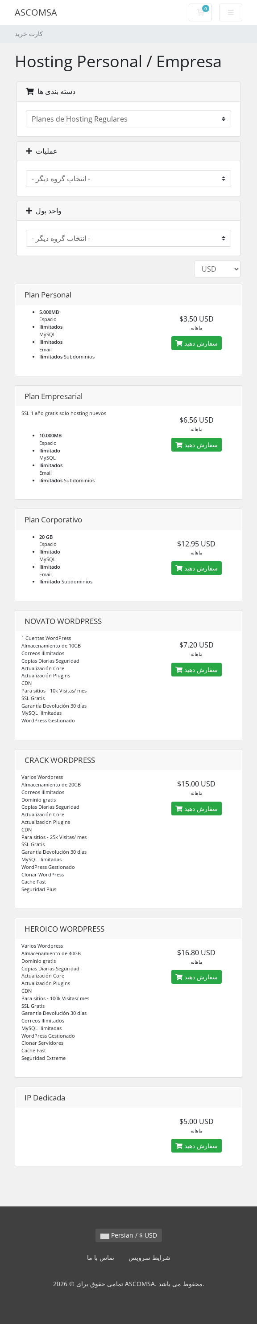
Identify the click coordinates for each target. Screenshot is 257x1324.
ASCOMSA (36, 12)
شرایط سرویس (149, 1257)
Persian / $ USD (128, 1235)
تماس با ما (100, 1257)
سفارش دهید (196, 343)
